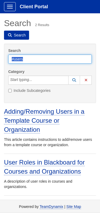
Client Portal (34, 6)
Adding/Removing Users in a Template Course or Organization (44, 120)
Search (14, 50)
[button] (74, 80)
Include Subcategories (29, 90)
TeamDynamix (51, 206)
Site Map (73, 206)
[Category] (35, 80)
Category (16, 71)
